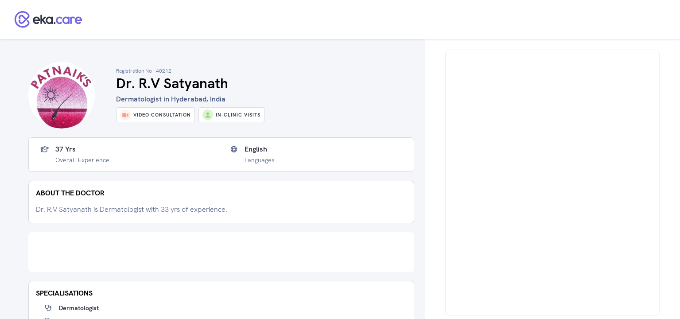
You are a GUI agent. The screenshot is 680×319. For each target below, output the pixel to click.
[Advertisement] (221, 252)
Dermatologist (79, 308)
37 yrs (65, 149)
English (256, 149)
